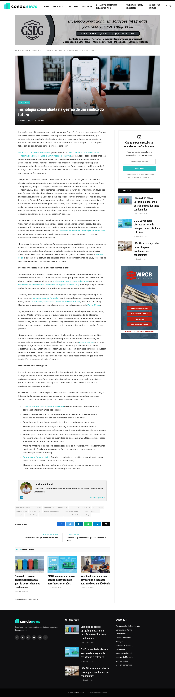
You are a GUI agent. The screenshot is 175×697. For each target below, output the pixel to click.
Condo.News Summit (154, 6)
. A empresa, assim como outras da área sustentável (55, 301)
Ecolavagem (98, 507)
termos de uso (145, 177)
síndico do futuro (55, 515)
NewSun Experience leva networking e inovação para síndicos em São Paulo (95, 579)
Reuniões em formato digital (36, 457)
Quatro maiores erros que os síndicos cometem (41, 537)
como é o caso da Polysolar (46, 298)
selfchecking (31, 515)
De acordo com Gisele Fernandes (34, 152)
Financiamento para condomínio (134, 6)
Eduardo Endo (98, 230)
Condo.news (79, 693)
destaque (86, 507)
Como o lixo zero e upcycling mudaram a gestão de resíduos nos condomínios (27, 581)
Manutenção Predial (124, 653)
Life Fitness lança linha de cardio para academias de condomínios (146, 249)
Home (46, 6)
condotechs (75, 507)
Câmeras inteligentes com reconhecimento (43, 406)
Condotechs (73, 6)
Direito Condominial (123, 638)
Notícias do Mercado (124, 657)
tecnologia (86, 515)
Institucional (120, 649)
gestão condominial (52, 511)
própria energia (86, 342)
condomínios (62, 507)
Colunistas (87, 6)
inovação (19, 515)
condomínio (49, 507)
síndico (43, 515)
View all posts (97, 497)
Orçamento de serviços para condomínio (106, 6)
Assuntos (57, 6)
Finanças (119, 641)
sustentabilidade (72, 515)
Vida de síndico (122, 661)
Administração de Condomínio (128, 626)
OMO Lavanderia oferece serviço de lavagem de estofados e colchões (61, 579)
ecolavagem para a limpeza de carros (71, 281)
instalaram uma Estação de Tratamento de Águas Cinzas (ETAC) (48, 284)
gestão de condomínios (72, 511)
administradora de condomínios (28, 507)
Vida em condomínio (124, 665)
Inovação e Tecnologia (125, 645)
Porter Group (93, 305)
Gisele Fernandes (91, 511)
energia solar (35, 511)
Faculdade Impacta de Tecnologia (75, 230)
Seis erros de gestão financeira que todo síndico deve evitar (86, 539)
